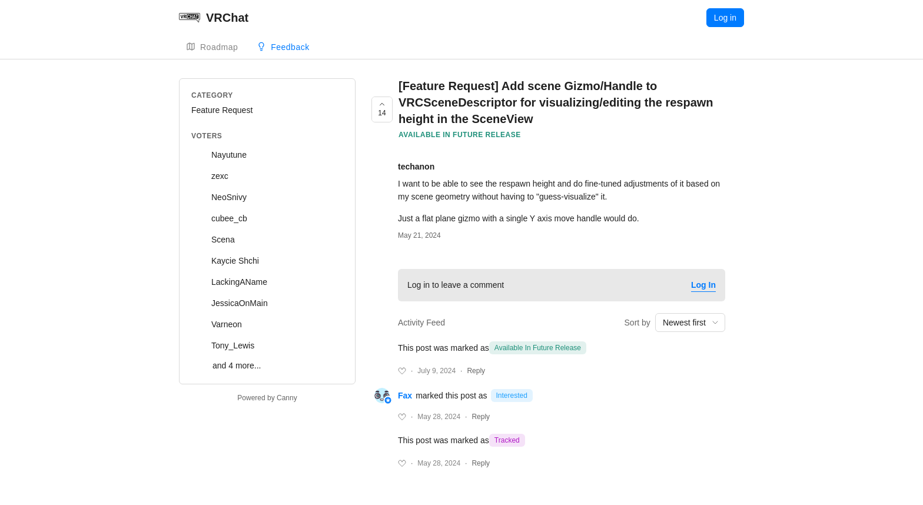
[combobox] (690, 322)
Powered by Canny (267, 398)
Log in (725, 17)
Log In (703, 285)
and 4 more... (237, 365)
